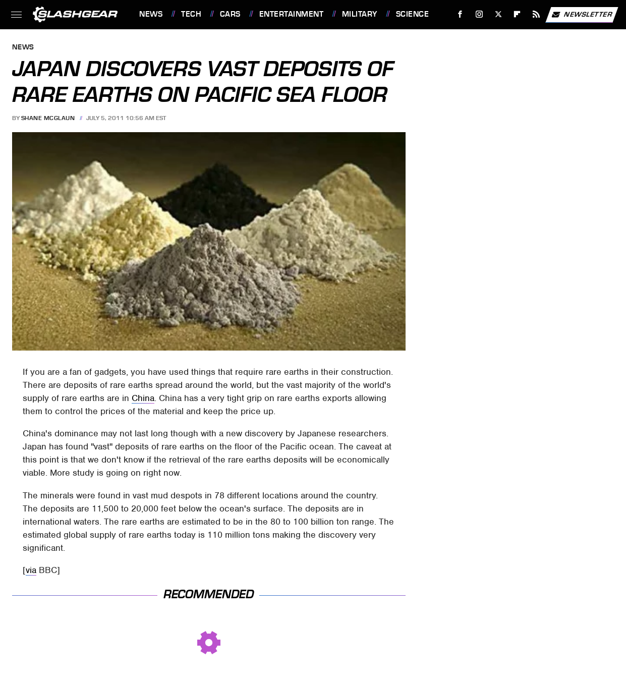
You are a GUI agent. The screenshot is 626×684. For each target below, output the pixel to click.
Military (359, 14)
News (150, 14)
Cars (230, 14)
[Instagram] (479, 14)
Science (412, 14)
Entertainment (291, 14)
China (143, 398)
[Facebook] (460, 14)
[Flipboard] (517, 14)
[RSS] (536, 14)
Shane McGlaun (48, 118)
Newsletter (581, 14)
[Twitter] (498, 14)
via (31, 570)
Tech (191, 14)
